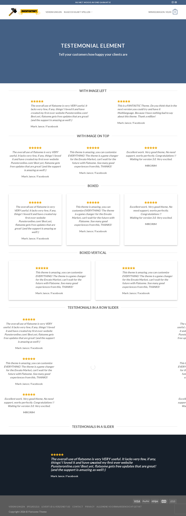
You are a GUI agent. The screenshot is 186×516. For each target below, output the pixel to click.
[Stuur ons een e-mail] (176, 2)
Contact (77, 507)
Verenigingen (54, 12)
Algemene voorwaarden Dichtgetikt (119, 507)
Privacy (89, 507)
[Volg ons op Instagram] (173, 2)
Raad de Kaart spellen (78, 12)
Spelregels (33, 507)
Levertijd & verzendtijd (55, 507)
